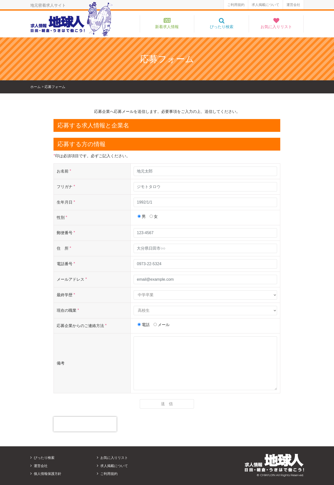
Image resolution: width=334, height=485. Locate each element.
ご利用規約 (236, 4)
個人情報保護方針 (47, 473)
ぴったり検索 (221, 26)
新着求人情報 (167, 26)
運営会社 (293, 4)
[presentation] (85, 424)
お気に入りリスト (276, 26)
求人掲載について (265, 4)
